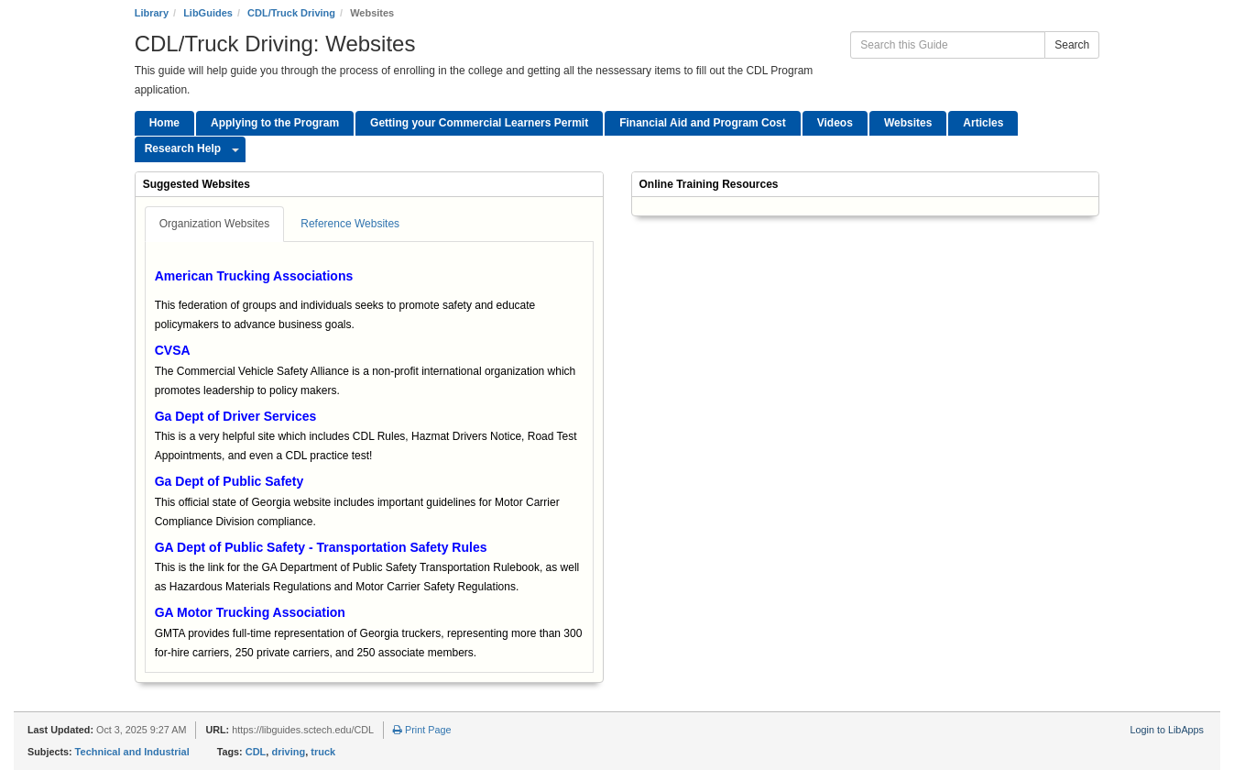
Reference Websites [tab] (349, 223)
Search (1071, 44)
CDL (256, 751)
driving (288, 751)
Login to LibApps (1167, 729)
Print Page (422, 729)
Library (152, 12)
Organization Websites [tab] (214, 223)
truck (323, 751)
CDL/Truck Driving (291, 12)
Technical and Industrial (132, 751)
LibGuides (208, 12)
